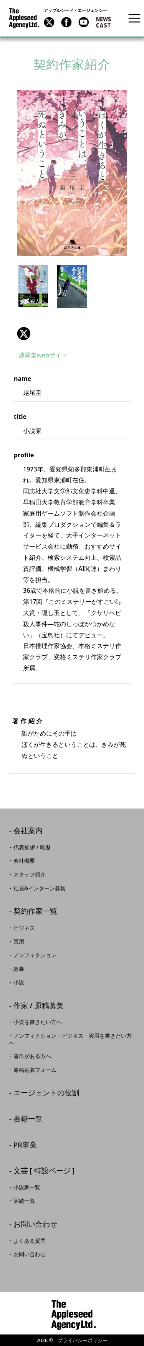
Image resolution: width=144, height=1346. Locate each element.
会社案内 (28, 831)
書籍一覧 (28, 1119)
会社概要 (24, 860)
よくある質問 (29, 1240)
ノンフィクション (34, 955)
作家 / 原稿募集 (38, 1006)
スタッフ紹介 (29, 874)
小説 (18, 982)
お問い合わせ (35, 1224)
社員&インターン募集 (39, 888)
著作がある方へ (32, 1056)
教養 (18, 969)
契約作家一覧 (35, 912)
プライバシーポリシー (83, 1340)
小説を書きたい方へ (37, 1022)
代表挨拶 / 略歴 (32, 847)
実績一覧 (24, 1200)
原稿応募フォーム (34, 1070)
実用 (18, 941)
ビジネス (24, 927)
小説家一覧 (26, 1187)
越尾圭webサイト (43, 355)
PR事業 (25, 1145)
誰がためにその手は (49, 733)
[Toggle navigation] (134, 18)
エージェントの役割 (46, 1093)
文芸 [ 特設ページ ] (44, 1171)
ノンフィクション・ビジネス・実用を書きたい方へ (70, 1039)
